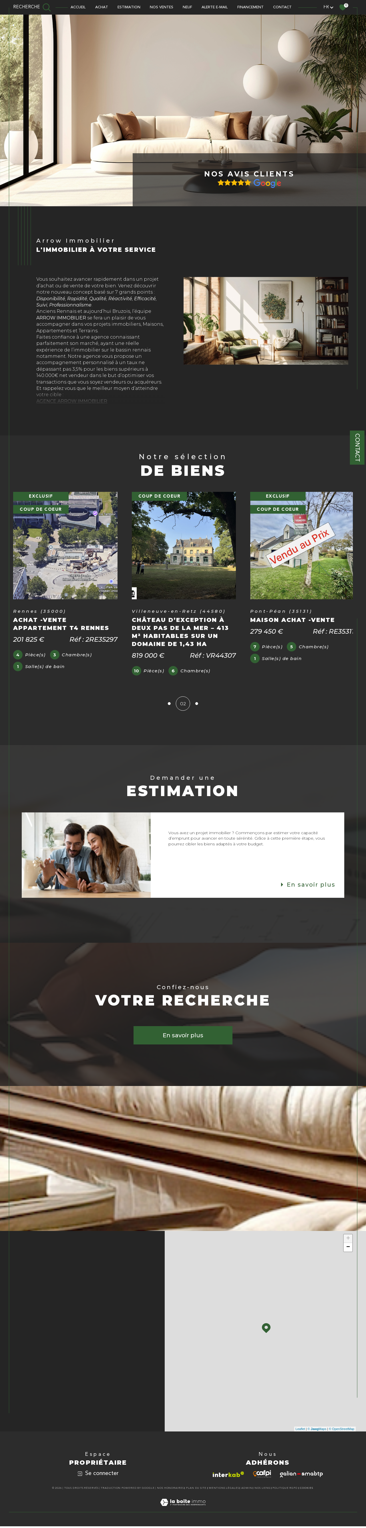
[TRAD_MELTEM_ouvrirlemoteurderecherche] (32, 7)
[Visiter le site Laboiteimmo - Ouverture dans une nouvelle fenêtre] (183, 1511)
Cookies (306, 1490)
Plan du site (196, 1490)
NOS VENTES (161, 7)
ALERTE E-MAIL (215, 7)
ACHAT (101, 7)
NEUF (187, 7)
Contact (357, 447)
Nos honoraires (170, 1490)
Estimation (129, 7)
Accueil (78, 7)
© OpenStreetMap (341, 1431)
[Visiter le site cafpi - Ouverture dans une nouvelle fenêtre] (262, 1476)
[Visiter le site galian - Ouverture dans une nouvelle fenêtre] (301, 1476)
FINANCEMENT (250, 7)
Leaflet (300, 1431)
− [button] (348, 1249)
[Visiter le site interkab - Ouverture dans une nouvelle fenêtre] (228, 1476)
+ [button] (348, 1241)
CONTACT (282, 7)
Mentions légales (224, 1490)
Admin (246, 1490)
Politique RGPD (285, 1490)
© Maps (317, 1431)
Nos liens (262, 1490)
